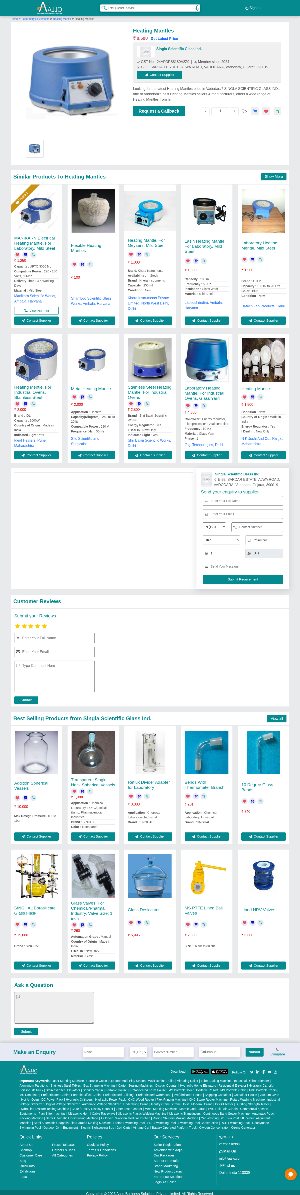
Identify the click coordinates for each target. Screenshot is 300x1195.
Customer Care (31, 1152)
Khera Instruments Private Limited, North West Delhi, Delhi (148, 301)
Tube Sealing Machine (216, 1078)
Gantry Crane (160, 1101)
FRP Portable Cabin (262, 1087)
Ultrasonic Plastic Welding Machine (142, 1111)
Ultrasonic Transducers (185, 1111)
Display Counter (166, 1083)
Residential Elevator (232, 1083)
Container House (245, 1092)
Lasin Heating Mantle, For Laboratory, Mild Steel (205, 243)
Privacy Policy (97, 1152)
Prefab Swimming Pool (129, 1120)
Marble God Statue (192, 1106)
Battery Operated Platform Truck (174, 1125)
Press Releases (63, 1142)
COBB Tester (224, 1101)
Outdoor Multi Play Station (128, 1078)
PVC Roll (214, 1106)
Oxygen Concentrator (214, 1125)
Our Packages (164, 1152)
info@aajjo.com (230, 1156)
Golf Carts (123, 1125)
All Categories (62, 1152)
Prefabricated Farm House (147, 1087)
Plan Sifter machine (51, 1111)
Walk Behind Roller (161, 1078)
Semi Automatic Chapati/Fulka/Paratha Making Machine (72, 1120)
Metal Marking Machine (161, 1106)
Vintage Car (141, 1125)
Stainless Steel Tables (65, 1083)
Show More (274, 174)
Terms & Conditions (101, 1147)
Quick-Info (27, 1163)
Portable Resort (207, 1087)
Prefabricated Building (118, 1092)
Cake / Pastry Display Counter (92, 1106)
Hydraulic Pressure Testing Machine (44, 1106)
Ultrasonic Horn (78, 1111)
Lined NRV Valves (258, 907)
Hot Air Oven (30, 1097)
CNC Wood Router (141, 1097)
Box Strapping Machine (99, 1083)
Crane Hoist (180, 1101)
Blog (23, 1158)
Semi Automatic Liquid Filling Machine (72, 1115)
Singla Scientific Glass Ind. (179, 46)
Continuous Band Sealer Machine (226, 1111)
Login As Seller (165, 1179)
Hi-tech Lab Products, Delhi (263, 303)
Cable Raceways (103, 1111)
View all (277, 716)
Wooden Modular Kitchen (132, 1115)
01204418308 (229, 1141)
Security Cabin (93, 1087)
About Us (26, 1142)
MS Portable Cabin (233, 1087)
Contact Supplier (162, 72)
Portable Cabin (96, 1078)
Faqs (23, 1174)
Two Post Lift (235, 1115)
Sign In (252, 7)
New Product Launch (169, 1169)
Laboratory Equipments (36, 16)
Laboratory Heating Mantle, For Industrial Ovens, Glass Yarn (204, 390)
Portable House (116, 1087)
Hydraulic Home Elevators (198, 1083)
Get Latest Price (164, 36)
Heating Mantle (62, 16)
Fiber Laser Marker (129, 1106)
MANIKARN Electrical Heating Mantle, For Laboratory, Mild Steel (34, 240)
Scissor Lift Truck (31, 1087)
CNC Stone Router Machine (208, 1097)
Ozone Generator (243, 1125)
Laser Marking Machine (68, 1078)
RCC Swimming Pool (235, 1120)
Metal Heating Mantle (91, 386)
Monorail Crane (202, 1101)
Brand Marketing (166, 1163)
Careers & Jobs (63, 1147)
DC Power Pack (52, 1097)
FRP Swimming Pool (161, 1120)
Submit (26, 698)
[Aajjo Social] (251, 1069)
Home (14, 16)
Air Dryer (106, 1115)
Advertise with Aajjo (168, 1147)
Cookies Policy (98, 1142)
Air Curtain (230, 1106)
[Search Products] (102, 6)
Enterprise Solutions (168, 1174)
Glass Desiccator (144, 907)
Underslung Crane (136, 1101)
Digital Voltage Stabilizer (63, 1101)
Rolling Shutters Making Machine (175, 1115)
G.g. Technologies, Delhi (204, 442)
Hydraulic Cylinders (79, 1097)
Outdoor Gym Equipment (61, 1125)
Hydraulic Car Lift (260, 1083)
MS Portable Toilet (181, 1087)
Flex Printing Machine (172, 1097)
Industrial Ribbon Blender (251, 1078)
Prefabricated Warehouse (153, 1092)
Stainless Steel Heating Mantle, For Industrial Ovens (149, 389)
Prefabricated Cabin (55, 1092)
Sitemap (26, 1147)
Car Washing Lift (212, 1115)
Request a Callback (159, 108)
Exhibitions (28, 1169)
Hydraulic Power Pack (110, 1097)
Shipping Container (218, 1092)
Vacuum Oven (269, 1092)
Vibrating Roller (187, 1078)
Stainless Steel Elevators (63, 1087)
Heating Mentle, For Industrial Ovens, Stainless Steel (32, 389)
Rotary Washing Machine (247, 1097)
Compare (277, 1049)
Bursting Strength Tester (252, 1101)
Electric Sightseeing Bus (97, 1125)
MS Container (29, 1092)
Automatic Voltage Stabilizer (101, 1101)
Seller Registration (167, 1142)
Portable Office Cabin (86, 1092)
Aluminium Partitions (34, 1083)
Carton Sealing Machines (135, 1083)
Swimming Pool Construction (198, 1120)
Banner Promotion (167, 1158)
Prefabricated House (188, 1092)
